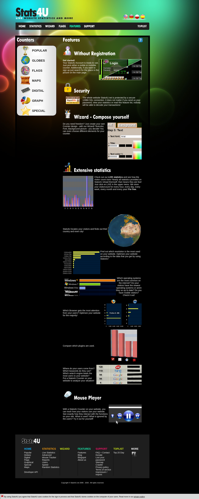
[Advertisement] (176, 68)
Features (82, 452)
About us (82, 460)
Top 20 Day (118, 452)
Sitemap (99, 462)
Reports (46, 460)
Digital (27, 457)
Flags (26, 460)
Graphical (28, 462)
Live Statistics (48, 452)
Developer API (31, 472)
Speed (45, 465)
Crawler (99, 465)
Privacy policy (102, 467)
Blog (80, 455)
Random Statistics (50, 467)
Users (45, 462)
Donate (99, 455)
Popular (38, 50)
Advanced (47, 455)
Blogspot (82, 457)
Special (27, 465)
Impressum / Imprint (101, 473)
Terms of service (103, 469)
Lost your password (100, 458)
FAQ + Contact (103, 452)
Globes (37, 60)
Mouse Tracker (49, 457)
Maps (26, 467)
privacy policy (139, 497)
